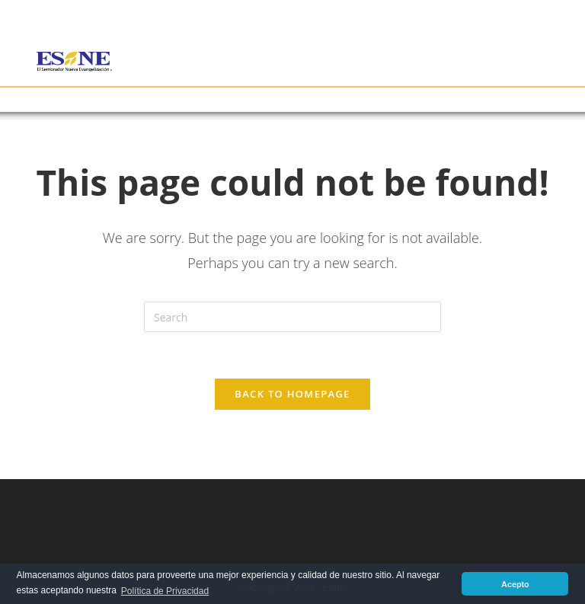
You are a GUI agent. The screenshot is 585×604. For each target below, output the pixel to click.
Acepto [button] (515, 584)
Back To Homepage (292, 394)
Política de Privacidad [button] (165, 591)
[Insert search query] (292, 317)
